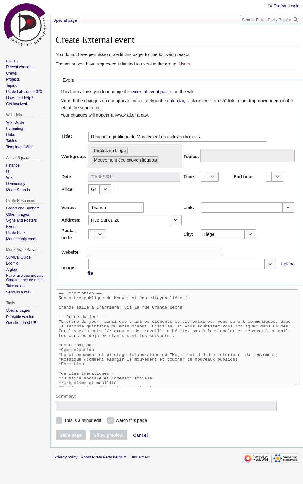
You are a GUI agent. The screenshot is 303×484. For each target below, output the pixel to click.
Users (184, 63)
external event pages (151, 91)
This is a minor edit (82, 439)
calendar (175, 100)
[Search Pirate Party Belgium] (270, 19)
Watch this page (131, 439)
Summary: (66, 415)
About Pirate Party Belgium (103, 476)
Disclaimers (140, 476)
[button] (213, 177)
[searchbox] (162, 158)
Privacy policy (65, 476)
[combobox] (177, 137)
